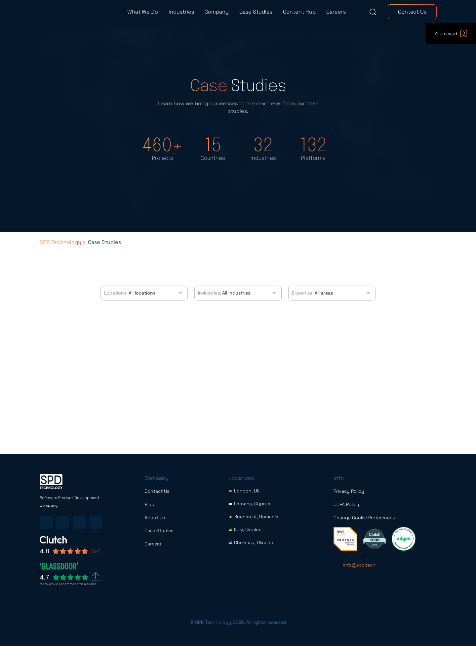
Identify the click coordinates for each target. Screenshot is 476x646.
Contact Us (412, 11)
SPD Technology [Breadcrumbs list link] (60, 242)
